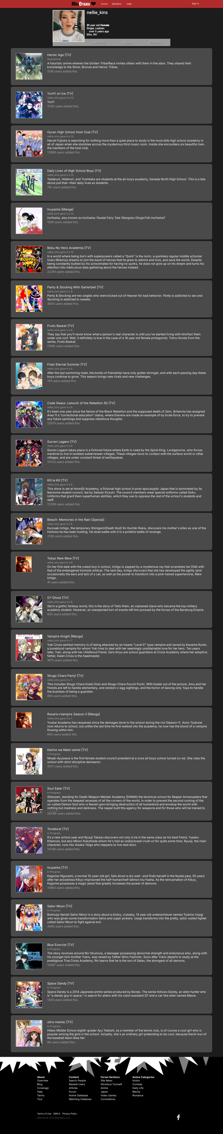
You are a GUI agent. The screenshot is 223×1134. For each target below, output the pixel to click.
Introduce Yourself (111, 1084)
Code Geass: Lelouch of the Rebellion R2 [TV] (81, 403)
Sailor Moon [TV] (59, 906)
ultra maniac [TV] (60, 1022)
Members (117, 4)
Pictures (155, 42)
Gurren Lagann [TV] (62, 442)
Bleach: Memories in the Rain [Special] (75, 520)
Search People (77, 1080)
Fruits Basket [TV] (60, 326)
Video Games (108, 1095)
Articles (73, 1087)
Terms (40, 1095)
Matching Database (80, 1099)
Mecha (136, 1091)
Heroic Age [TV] (59, 55)
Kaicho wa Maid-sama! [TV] (67, 750)
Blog (39, 1084)
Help (129, 4)
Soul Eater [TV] (58, 788)
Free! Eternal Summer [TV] (67, 364)
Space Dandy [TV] (60, 983)
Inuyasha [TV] (57, 867)
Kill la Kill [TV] (57, 480)
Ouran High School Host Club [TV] (72, 132)
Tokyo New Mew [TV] (63, 558)
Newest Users (77, 1084)
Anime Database (78, 1095)
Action (136, 1080)
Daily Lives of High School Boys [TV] (74, 171)
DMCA (56, 1113)
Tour (39, 1099)
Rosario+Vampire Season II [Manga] (73, 714)
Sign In (195, 3)
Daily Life (137, 1087)
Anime (104, 1087)
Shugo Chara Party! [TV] (65, 676)
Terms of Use (44, 1113)
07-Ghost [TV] (57, 598)
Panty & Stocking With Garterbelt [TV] (75, 287)
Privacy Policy (69, 1113)
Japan (104, 1091)
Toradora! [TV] (58, 829)
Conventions (108, 1099)
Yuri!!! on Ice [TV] (60, 93)
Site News (106, 1080)
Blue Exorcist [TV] (60, 945)
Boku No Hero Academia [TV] (69, 248)
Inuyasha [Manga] (60, 209)
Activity (99, 42)
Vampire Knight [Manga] (65, 636)
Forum (104, 4)
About (127, 42)
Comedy (137, 1084)
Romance (137, 1095)
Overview (42, 1080)
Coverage (43, 1087)
